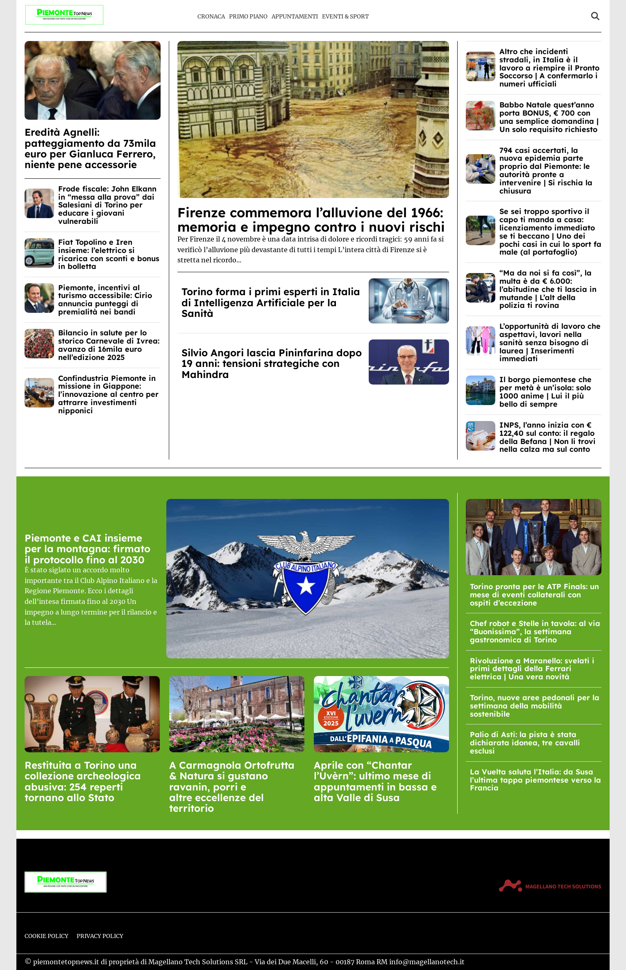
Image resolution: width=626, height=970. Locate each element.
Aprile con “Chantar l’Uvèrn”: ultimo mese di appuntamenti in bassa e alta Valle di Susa (375, 781)
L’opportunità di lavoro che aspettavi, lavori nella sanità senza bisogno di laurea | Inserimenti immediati (550, 342)
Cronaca (211, 16)
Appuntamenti (295, 16)
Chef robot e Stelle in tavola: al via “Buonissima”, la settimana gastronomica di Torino (535, 631)
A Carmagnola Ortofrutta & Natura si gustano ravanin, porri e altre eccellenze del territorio (232, 787)
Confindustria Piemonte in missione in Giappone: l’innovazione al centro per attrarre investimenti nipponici (108, 394)
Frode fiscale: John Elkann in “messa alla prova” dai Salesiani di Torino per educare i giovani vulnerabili (107, 205)
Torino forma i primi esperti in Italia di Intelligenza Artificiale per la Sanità (270, 302)
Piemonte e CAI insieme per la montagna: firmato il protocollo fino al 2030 (87, 549)
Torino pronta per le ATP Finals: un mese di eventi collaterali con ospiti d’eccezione (534, 595)
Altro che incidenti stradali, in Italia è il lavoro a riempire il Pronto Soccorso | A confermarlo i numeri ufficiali (549, 68)
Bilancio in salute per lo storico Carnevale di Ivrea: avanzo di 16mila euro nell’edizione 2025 (108, 345)
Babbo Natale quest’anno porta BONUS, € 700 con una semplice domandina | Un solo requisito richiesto (549, 117)
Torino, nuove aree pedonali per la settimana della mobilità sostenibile (534, 706)
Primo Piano (248, 16)
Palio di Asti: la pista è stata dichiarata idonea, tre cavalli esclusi (525, 743)
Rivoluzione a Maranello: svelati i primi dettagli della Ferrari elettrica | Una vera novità (532, 669)
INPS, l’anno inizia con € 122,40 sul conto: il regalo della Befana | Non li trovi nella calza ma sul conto (547, 437)
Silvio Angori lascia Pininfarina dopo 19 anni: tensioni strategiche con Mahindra (271, 363)
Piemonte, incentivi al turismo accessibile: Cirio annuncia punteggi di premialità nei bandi (105, 300)
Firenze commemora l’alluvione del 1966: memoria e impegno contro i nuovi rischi (311, 219)
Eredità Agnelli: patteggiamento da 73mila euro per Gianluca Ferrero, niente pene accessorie (90, 148)
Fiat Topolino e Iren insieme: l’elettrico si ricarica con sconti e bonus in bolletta (108, 254)
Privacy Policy (100, 936)
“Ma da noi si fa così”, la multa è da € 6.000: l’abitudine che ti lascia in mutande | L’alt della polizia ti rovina (548, 289)
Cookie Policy (46, 936)
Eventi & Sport (345, 16)
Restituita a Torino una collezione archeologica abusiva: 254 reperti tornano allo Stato (83, 781)
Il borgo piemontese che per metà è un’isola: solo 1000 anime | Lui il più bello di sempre (545, 391)
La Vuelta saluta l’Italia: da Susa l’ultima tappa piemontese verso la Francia (535, 780)
